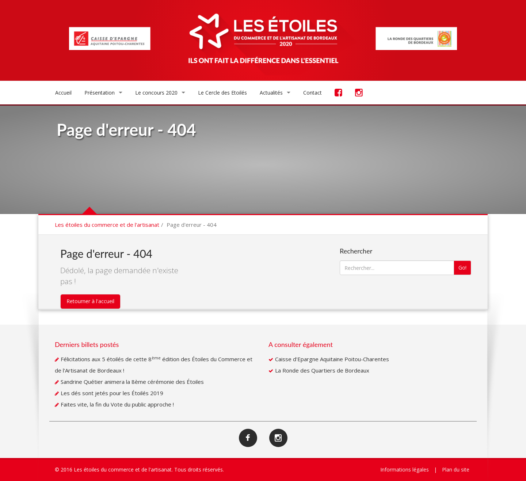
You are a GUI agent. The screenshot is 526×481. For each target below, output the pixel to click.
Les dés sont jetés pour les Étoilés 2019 (112, 393)
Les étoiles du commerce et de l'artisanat (107, 224)
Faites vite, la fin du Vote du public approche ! (117, 404)
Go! (462, 267)
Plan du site (455, 469)
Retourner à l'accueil (90, 301)
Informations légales (404, 469)
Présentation (99, 92)
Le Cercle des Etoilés (222, 92)
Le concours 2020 (156, 92)
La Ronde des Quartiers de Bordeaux (322, 370)
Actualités (271, 92)
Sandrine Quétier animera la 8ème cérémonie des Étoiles (132, 381)
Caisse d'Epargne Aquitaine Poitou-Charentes (332, 359)
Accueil (63, 92)
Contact (312, 92)
